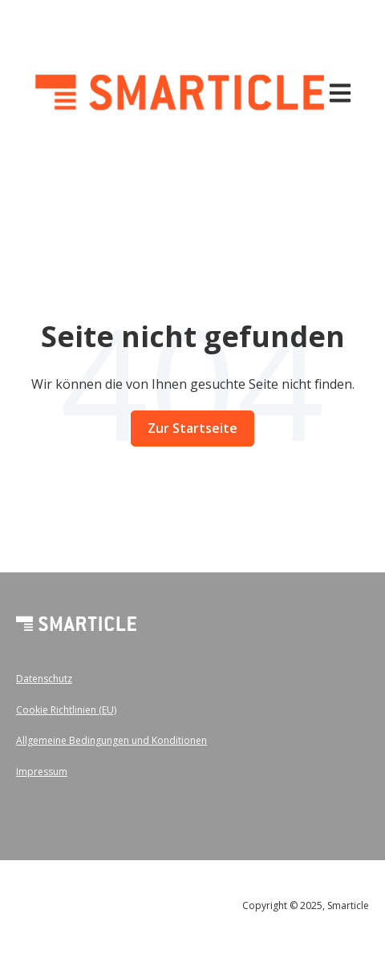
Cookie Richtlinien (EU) (66, 710)
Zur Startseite (192, 428)
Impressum (41, 771)
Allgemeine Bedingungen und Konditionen (111, 740)
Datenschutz (44, 678)
